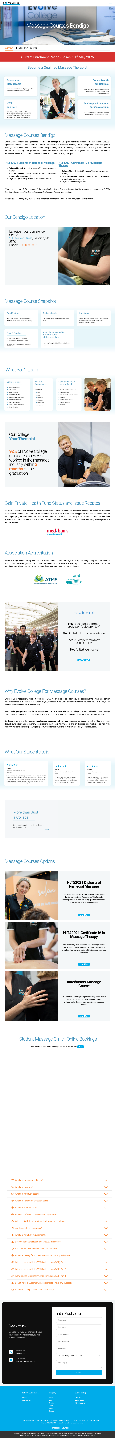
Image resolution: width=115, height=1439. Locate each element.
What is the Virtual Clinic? (26, 1208)
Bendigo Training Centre (26, 48)
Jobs (51, 1401)
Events (51, 1404)
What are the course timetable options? (32, 1201)
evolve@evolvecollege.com (73, 1424)
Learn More (84, 915)
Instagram (80, 1404)
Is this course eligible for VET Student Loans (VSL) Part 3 (40, 1277)
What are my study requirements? (30, 1236)
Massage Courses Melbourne (23, 1434)
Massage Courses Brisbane (58, 1434)
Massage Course (89, 1436)
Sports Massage (53, 1436)
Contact (51, 1412)
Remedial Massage (66, 1436)
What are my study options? (27, 1194)
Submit (79, 1373)
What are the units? (24, 1188)
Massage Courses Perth (94, 1434)
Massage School (78, 1436)
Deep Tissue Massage (40, 1436)
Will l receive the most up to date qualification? (36, 1249)
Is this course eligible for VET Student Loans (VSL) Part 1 (40, 1263)
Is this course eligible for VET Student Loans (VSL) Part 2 (40, 1270)
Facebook (79, 1401)
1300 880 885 (21, 1354)
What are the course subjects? (29, 1181)
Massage (25, 1399)
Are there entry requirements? (28, 1229)
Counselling (26, 1401)
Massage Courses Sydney (41, 1434)
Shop (51, 1409)
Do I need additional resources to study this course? (38, 1242)
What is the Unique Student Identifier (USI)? (34, 1290)
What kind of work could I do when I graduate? (36, 1215)
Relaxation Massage (26, 1436)
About (51, 1399)
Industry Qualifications (30, 1394)
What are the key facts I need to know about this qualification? (43, 1256)
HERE (80, 1048)
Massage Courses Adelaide (77, 1434)
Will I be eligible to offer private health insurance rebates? (40, 1222)
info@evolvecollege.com (26, 1362)
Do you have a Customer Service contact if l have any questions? (44, 1283)
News (51, 1407)
